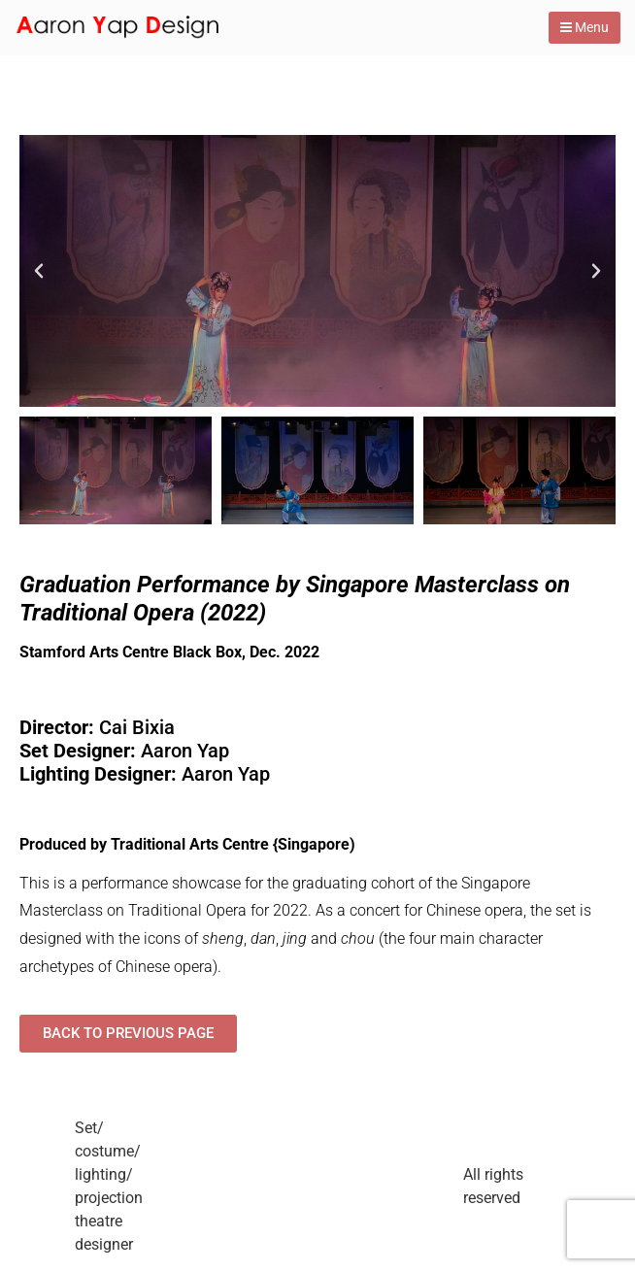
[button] (39, 271)
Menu (584, 27)
